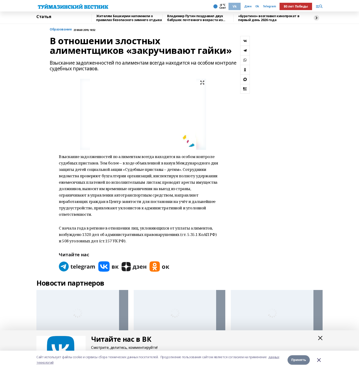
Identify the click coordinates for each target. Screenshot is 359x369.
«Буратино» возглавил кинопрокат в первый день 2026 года (268, 18)
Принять (298, 360)
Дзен (247, 6)
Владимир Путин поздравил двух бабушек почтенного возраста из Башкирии (195, 18)
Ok (257, 6)
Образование (61, 29)
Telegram (269, 6)
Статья (43, 16)
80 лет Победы (296, 6)
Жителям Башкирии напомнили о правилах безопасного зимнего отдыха (129, 18)
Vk (235, 6)
